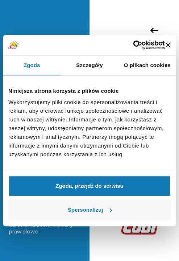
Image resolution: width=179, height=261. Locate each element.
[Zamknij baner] (168, 44)
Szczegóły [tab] (89, 65)
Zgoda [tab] (32, 65)
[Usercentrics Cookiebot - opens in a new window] (133, 45)
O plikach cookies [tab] (147, 65)
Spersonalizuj (90, 210)
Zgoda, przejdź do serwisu (89, 186)
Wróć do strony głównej (154, 30)
